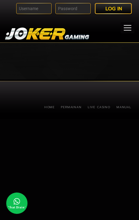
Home (49, 107)
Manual (123, 107)
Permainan (71, 107)
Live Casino (99, 107)
